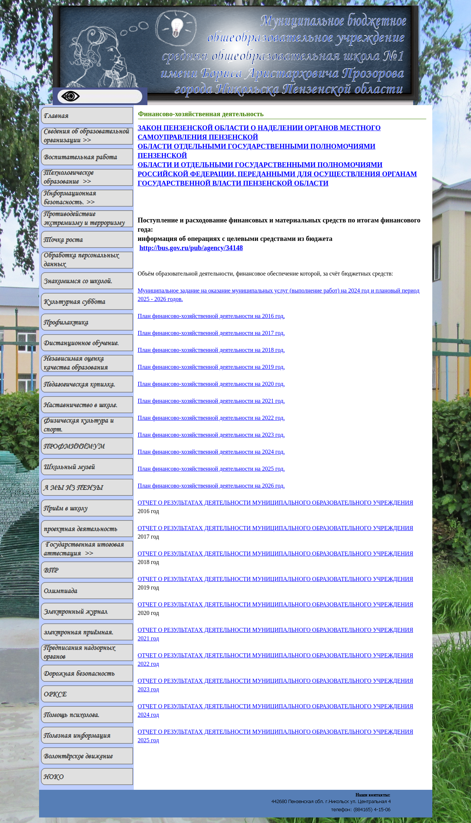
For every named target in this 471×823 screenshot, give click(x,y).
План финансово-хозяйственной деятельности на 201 (211, 316)
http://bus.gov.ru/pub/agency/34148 (191, 248)
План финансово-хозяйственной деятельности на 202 (211, 418)
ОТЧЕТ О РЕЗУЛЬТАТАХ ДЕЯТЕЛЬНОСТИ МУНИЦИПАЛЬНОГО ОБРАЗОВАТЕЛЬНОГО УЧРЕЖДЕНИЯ (276, 528)
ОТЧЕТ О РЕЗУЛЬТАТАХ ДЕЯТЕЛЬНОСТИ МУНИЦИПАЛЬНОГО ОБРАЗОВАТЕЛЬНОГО (276, 502)
